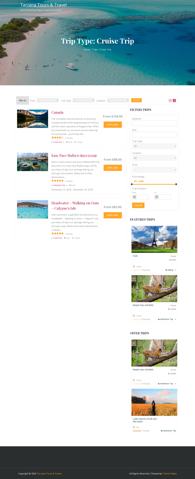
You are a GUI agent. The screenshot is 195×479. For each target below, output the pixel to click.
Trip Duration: (139, 188)
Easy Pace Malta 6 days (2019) (74, 155)
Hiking (171, 270)
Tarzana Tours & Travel (43, 5)
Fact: (134, 129)
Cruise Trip (57, 142)
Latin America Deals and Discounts (145, 420)
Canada (57, 112)
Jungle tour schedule (143, 305)
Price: (135, 164)
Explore (112, 124)
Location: (136, 153)
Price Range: (138, 176)
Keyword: (136, 118)
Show (136, 100)
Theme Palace (169, 473)
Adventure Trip (59, 185)
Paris (135, 255)
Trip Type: (137, 141)
